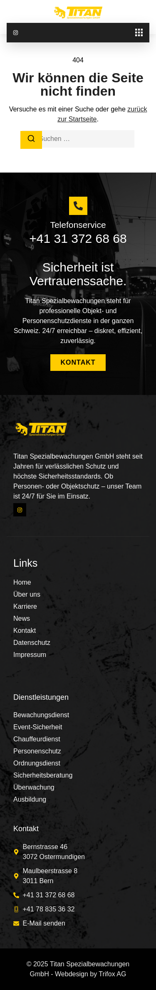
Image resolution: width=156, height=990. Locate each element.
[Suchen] (31, 140)
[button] (138, 32)
